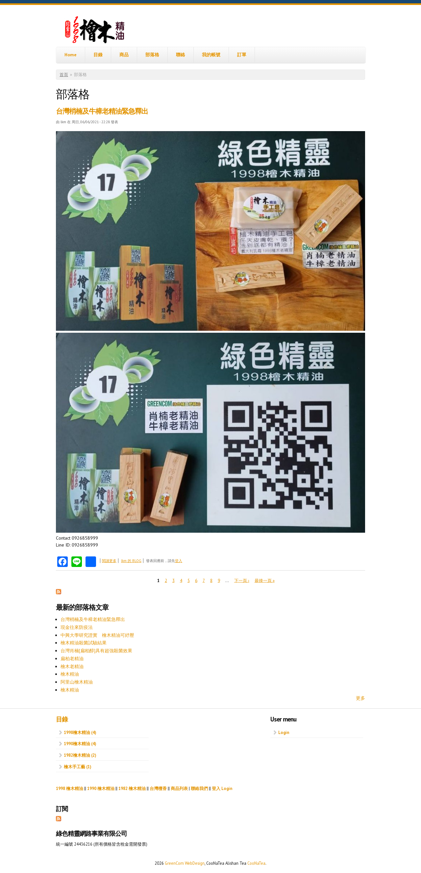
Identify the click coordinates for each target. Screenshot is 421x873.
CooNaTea (256, 863)
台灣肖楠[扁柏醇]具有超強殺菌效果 (96, 651)
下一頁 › (241, 580)
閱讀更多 (109, 560)
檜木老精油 (72, 666)
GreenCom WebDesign (185, 863)
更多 (360, 698)
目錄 (98, 55)
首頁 (64, 74)
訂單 (241, 55)
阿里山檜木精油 (77, 682)
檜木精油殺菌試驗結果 (84, 643)
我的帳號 (211, 55)
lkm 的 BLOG (131, 560)
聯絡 (180, 55)
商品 (124, 55)
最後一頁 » (265, 580)
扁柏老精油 (72, 659)
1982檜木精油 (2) (80, 755)
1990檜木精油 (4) (80, 743)
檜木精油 (70, 674)
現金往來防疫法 (77, 627)
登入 (178, 560)
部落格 (152, 55)
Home (70, 55)
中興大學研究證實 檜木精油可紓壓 (97, 635)
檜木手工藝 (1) (77, 766)
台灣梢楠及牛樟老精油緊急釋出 (102, 111)
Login (283, 732)
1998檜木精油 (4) (80, 732)
